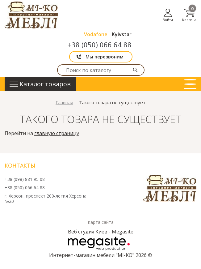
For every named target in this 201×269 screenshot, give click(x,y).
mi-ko (31, 15)
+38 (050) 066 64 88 (100, 44)
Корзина (189, 15)
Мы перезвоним (105, 56)
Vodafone (95, 34)
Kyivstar (122, 34)
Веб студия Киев (87, 231)
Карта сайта (101, 222)
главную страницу (56, 133)
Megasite (99, 243)
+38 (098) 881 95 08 (25, 179)
